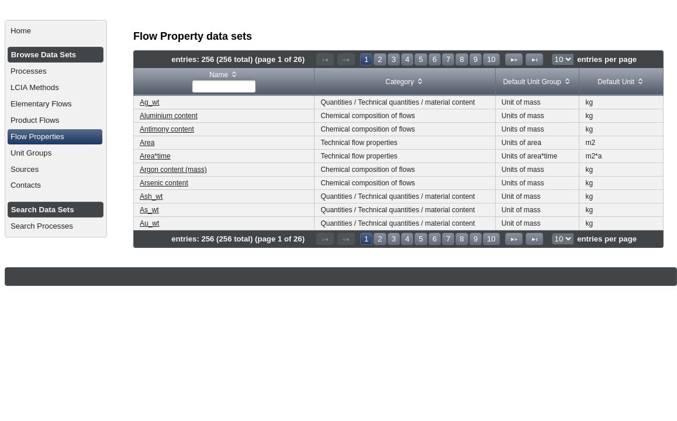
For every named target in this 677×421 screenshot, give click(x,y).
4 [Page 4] (407, 59)
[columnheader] (224, 82)
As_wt (149, 210)
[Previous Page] (346, 59)
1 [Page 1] (366, 59)
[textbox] (224, 86)
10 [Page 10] (491, 59)
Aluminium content (169, 116)
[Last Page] (534, 59)
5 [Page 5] (421, 59)
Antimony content (167, 129)
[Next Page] (514, 59)
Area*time (155, 156)
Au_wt (149, 223)
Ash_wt (151, 196)
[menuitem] (56, 31)
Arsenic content (164, 183)
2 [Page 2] (380, 59)
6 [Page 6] (435, 59)
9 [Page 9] (476, 59)
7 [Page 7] (448, 59)
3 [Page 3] (394, 59)
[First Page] (325, 59)
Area (147, 143)
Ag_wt (149, 102)
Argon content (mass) (173, 169)
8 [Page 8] (462, 59)
